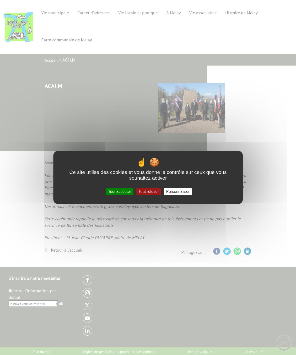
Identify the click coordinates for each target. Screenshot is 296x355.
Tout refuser (149, 191)
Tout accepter (119, 191)
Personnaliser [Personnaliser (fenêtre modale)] (178, 191)
